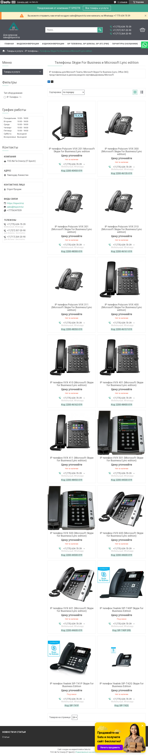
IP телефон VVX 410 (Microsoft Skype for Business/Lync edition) (71, 383)
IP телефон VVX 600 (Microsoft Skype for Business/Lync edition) (121, 534)
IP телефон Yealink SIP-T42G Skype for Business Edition (122, 685)
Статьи (5, 737)
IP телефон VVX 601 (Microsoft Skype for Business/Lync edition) (71, 609)
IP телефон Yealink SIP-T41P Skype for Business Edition (72, 685)
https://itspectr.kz (15, 203)
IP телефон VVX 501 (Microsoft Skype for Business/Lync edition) (121, 459)
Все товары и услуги (96, 8)
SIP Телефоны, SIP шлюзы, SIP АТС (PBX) (88, 44)
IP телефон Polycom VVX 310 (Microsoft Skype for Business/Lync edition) (121, 229)
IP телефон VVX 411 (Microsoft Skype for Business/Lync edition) (71, 459)
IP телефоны (31, 51)
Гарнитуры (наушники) (125, 44)
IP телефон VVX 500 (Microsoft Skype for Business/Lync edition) (71, 534)
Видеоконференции (28, 44)
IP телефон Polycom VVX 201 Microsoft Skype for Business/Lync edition (72, 150)
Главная (9, 44)
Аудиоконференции (53, 44)
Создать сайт (23, 2)
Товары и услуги (15, 51)
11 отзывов (122, 2)
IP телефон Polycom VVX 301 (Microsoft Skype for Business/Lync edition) (71, 229)
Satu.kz (87, 749)
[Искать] (100, 29)
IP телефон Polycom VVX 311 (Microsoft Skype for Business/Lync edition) (71, 307)
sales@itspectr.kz (15, 207)
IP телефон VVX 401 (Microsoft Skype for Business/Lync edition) (121, 383)
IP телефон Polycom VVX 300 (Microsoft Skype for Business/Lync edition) (121, 151)
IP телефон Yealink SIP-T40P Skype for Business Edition (121, 609)
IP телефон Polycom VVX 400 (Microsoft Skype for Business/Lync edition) (121, 307)
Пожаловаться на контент (87, 752)
